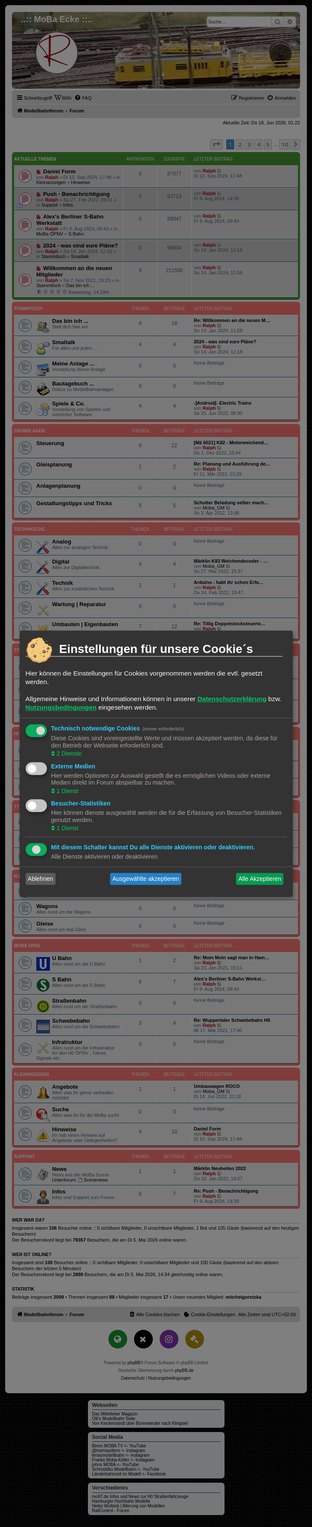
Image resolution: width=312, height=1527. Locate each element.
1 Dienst (67, 791)
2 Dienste (68, 754)
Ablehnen (40, 878)
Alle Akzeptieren (259, 878)
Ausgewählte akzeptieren (145, 878)
